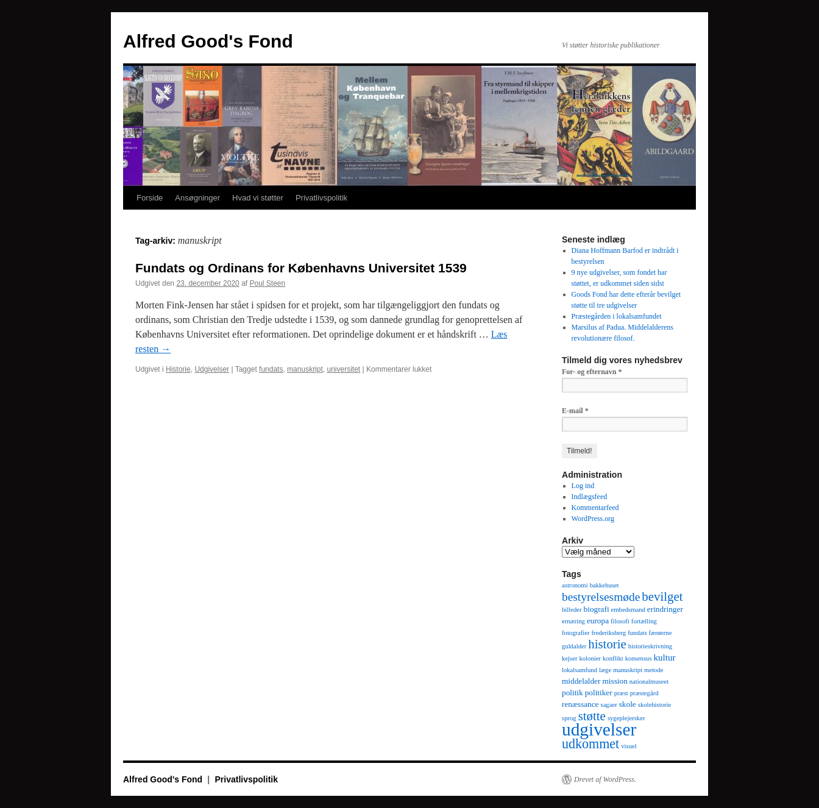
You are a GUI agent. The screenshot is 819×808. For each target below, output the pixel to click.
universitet (343, 369)
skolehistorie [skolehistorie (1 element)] (654, 704)
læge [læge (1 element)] (605, 670)
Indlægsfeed (590, 496)
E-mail (575, 410)
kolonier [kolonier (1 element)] (590, 658)
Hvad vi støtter (257, 197)
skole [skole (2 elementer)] (627, 704)
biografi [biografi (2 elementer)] (596, 609)
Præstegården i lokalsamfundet (617, 316)
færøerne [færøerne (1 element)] (660, 632)
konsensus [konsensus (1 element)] (638, 658)
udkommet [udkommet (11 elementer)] (590, 743)
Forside (149, 197)
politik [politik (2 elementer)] (572, 692)
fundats (271, 369)
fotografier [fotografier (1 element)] (576, 632)
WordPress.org (593, 518)
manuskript (305, 369)
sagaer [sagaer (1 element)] (608, 704)
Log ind (583, 485)
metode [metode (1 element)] (653, 670)
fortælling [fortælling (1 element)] (644, 621)
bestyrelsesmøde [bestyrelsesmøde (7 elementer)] (601, 596)
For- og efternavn (592, 371)
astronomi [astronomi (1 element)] (575, 585)
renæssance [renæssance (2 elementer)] (580, 704)
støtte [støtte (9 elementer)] (592, 716)
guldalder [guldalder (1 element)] (574, 646)
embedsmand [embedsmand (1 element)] (628, 609)
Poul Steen (268, 283)
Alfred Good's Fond (208, 41)
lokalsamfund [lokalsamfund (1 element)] (579, 670)
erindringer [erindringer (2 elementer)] (665, 609)
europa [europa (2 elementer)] (598, 620)
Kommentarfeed (595, 507)
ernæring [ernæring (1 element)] (573, 621)
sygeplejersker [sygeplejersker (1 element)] (626, 718)
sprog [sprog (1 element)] (569, 718)
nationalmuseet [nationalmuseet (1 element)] (649, 681)
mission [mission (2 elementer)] (614, 681)
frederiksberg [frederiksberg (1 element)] (609, 632)
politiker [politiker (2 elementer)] (598, 692)
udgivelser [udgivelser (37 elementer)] (599, 729)
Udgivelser (211, 369)
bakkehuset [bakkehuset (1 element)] (604, 585)
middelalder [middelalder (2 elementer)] (581, 681)
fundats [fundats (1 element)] (637, 632)
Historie (178, 369)
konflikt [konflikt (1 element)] (613, 658)
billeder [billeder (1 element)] (572, 609)
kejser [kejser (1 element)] (569, 658)
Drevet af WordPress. (605, 779)
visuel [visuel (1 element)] (628, 746)
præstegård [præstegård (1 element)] (644, 693)
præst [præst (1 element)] (621, 693)
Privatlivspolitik (321, 197)
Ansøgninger (197, 197)
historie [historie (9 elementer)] (607, 644)
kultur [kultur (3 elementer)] (665, 657)
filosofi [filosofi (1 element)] (620, 621)
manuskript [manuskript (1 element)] (627, 670)
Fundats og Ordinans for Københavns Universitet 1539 (301, 268)
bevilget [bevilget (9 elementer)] (662, 596)
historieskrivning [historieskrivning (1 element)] (650, 646)
